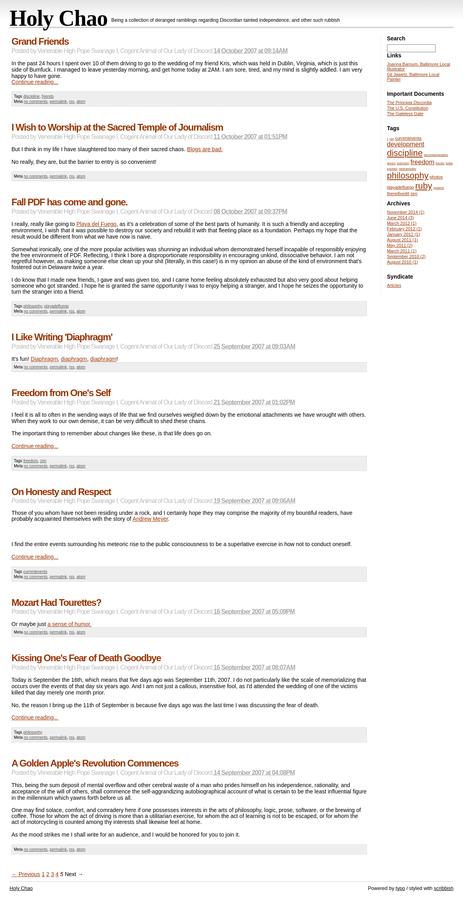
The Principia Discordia (409, 102)
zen (43, 461)
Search (396, 38)
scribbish (444, 888)
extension (403, 163)
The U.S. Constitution (408, 108)
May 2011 (400, 245)
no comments (35, 101)
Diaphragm (44, 359)
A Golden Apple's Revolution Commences (94, 763)
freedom (30, 461)
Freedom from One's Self (60, 392)
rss (71, 101)
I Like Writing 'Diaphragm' (61, 337)
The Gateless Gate (405, 113)
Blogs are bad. (205, 149)
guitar (449, 163)
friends (48, 96)
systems (438, 188)
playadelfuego (56, 306)
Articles (394, 285)
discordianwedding (436, 155)
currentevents (35, 571)
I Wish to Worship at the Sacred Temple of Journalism (117, 127)
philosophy (32, 306)
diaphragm (74, 359)
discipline (31, 96)
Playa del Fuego (96, 224)
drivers (391, 163)
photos (436, 177)
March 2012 (402, 223)
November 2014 (406, 212)
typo (400, 888)
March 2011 (402, 251)
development (405, 144)
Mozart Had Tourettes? (56, 602)
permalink (58, 101)
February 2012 (404, 228)
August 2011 (402, 239)
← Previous (25, 874)
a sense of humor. (69, 624)
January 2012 (403, 234)
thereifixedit (398, 193)
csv (391, 138)
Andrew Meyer (150, 519)
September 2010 (406, 256)
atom (80, 101)
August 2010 (402, 262)
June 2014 (400, 217)
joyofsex (392, 169)
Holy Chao (58, 18)
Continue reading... (34, 82)
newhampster (407, 169)
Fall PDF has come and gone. (69, 202)
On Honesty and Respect (61, 491)
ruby (423, 186)
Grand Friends (40, 41)
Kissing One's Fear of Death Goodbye (86, 658)
